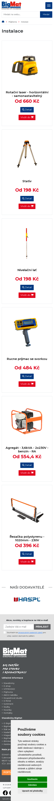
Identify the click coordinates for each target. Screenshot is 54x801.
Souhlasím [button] (32, 779)
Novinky (8, 710)
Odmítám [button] (32, 785)
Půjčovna (15, 22)
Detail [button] (27, 109)
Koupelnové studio (13, 698)
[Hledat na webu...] (21, 14)
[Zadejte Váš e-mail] (18, 627)
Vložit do (27, 117)
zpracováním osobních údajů (30, 632)
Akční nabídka (10, 695)
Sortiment (8, 704)
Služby (7, 707)
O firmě (7, 701)
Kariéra (7, 744)
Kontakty (8, 713)
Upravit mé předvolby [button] (32, 791)
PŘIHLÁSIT (42, 626)
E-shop (7, 686)
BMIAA (7, 741)
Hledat (46, 14)
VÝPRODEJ (9, 689)
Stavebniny (9, 683)
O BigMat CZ (10, 723)
